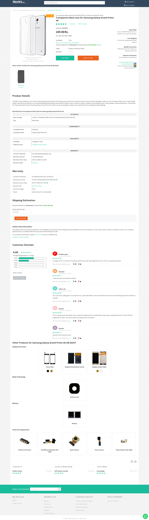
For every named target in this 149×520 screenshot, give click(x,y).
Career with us (48, 507)
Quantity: (59, 52)
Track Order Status (81, 504)
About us (47, 501)
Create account (17, 503)
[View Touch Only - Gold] (51, 371)
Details (99, 45)
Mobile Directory (49, 513)
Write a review (82, 24)
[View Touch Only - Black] (48, 371)
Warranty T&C (80, 510)
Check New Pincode (18, 209)
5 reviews (72, 24)
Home (14, 10)
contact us (38, 235)
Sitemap (46, 510)
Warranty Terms (37, 186)
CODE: (58, 49)
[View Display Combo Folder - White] (101, 371)
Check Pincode (21, 218)
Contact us (47, 504)
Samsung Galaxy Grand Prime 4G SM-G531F (32, 10)
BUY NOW (65, 58)
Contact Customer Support (84, 501)
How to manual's (113, 501)
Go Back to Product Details (20, 237)
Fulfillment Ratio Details (39, 145)
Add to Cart (88, 58)
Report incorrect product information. (67, 43)
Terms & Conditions (82, 507)
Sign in (14, 500)
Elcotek (84, 518)
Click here (35, 163)
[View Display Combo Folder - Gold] (97, 371)
